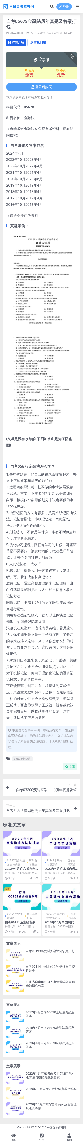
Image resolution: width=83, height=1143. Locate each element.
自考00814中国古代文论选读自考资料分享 (50, 968)
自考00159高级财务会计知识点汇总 (50, 951)
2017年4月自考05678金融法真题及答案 (50, 1014)
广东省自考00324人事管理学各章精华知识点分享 (50, 984)
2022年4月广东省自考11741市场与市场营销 (61, 871)
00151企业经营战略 (14, 916)
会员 (29, 70)
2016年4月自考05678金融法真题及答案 (50, 1029)
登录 (64, 6)
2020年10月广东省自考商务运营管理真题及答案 (51, 1106)
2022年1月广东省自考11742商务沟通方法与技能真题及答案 (50, 1075)
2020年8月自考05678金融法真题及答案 (50, 1045)
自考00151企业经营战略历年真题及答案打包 (20, 924)
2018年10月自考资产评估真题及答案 (51, 1089)
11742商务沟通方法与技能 (16, 862)
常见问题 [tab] (38, 42)
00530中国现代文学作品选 (55, 916)
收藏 (70, 766)
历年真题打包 (54, 33)
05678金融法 (37, 33)
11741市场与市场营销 (54, 862)
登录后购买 (41, 87)
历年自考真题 (33, 862)
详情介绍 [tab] (16, 42)
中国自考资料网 (56, 1127)
